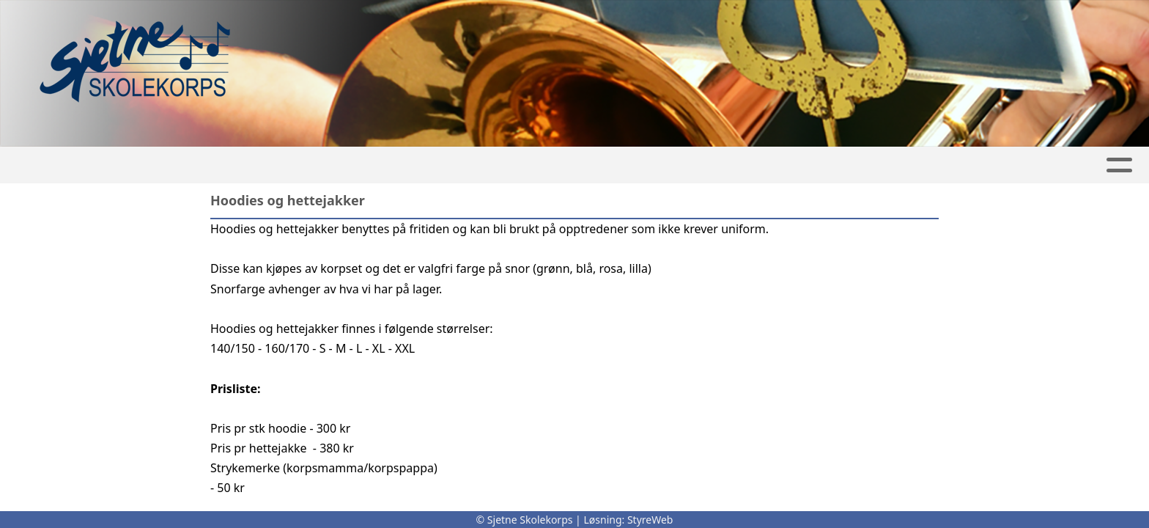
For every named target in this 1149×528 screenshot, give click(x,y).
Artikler (365, 165)
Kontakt (827, 165)
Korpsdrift (643, 165)
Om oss (740, 165)
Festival (544, 165)
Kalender (451, 165)
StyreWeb (650, 520)
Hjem (302, 165)
